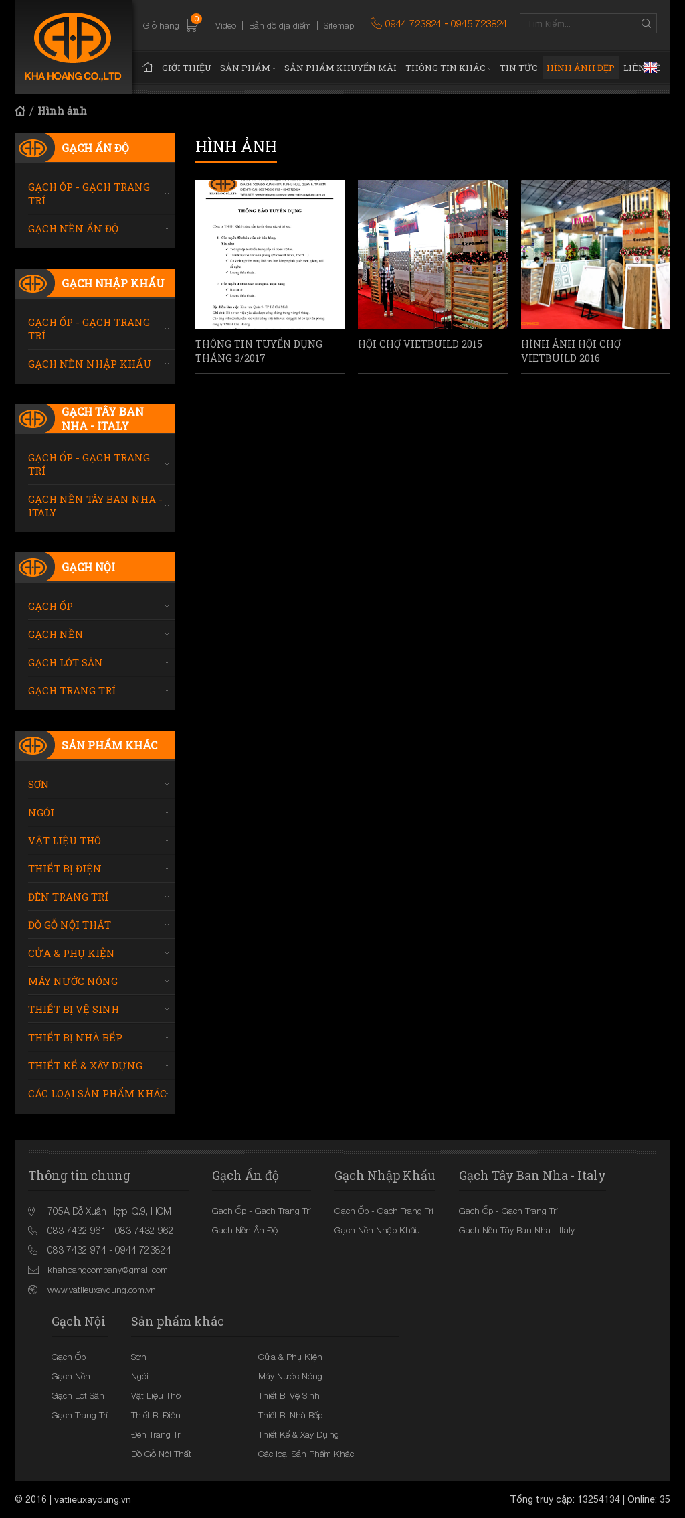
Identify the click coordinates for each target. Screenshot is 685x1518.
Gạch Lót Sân (65, 662)
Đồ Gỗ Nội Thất (69, 924)
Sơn (39, 784)
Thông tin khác (445, 68)
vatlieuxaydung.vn (93, 1499)
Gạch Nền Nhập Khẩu (89, 363)
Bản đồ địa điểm (280, 25)
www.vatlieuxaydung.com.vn (101, 1289)
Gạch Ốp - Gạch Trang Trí (89, 193)
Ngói (41, 812)
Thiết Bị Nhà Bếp (75, 1037)
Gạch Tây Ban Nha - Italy (103, 418)
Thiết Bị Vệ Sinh (73, 1009)
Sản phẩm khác (109, 745)
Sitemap (339, 25)
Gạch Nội (88, 567)
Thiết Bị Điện (65, 868)
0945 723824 (479, 23)
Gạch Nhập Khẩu (113, 283)
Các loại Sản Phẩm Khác (97, 1093)
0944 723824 (413, 23)
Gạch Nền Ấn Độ (73, 228)
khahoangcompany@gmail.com (107, 1269)
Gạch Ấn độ (95, 148)
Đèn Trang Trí (68, 896)
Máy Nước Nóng (73, 981)
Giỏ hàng (171, 26)
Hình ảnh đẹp (581, 68)
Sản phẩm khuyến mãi (340, 68)
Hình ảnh (62, 110)
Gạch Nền (56, 634)
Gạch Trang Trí (72, 690)
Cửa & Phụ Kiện (71, 953)
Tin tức (519, 68)
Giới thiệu (186, 68)
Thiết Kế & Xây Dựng (85, 1065)
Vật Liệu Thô (64, 840)
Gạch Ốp (50, 606)
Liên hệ (641, 68)
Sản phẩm (245, 68)
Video (225, 25)
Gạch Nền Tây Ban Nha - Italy (95, 505)
